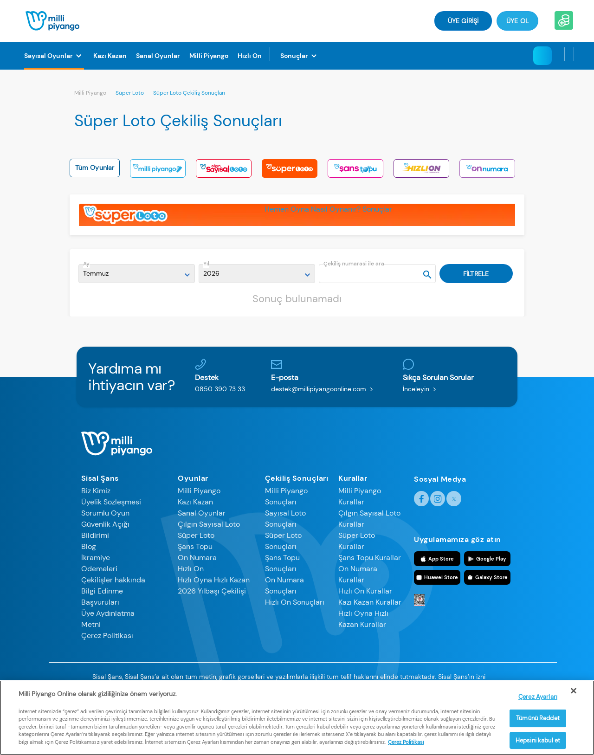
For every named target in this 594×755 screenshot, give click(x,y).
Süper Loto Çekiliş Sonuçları (189, 93)
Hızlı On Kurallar (365, 591)
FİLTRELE (476, 274)
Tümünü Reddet (538, 718)
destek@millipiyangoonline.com (324, 389)
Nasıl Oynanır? (336, 209)
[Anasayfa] (52, 20)
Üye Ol (517, 21)
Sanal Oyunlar (202, 513)
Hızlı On (191, 569)
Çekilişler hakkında (113, 580)
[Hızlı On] (250, 56)
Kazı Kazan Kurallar (369, 602)
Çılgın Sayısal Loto (209, 524)
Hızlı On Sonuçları (294, 602)
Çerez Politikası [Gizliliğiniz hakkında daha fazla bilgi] (406, 742)
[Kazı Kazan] (110, 56)
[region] (297, 717)
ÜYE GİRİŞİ (463, 21)
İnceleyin (421, 389)
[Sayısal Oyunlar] (54, 56)
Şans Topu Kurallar (369, 557)
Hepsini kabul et (538, 740)
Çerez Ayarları (537, 697)
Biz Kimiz (95, 491)
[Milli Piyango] (208, 56)
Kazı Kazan (195, 502)
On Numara (197, 557)
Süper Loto (130, 93)
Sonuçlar (377, 209)
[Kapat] (573, 691)
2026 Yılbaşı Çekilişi (212, 591)
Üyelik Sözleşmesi (111, 502)
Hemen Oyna (287, 209)
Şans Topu (195, 546)
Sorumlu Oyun (105, 513)
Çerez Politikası (107, 635)
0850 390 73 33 (220, 389)
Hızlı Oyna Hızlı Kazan (214, 580)
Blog (88, 546)
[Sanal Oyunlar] (158, 56)
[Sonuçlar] (299, 56)
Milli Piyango (90, 93)
